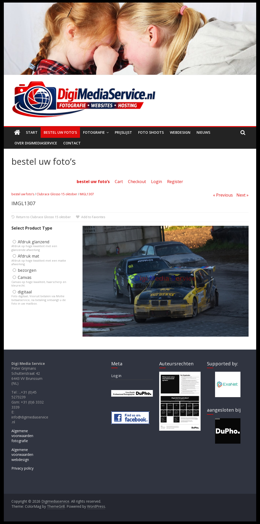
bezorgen (24, 270)
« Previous (223, 195)
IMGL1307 (87, 194)
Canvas (22, 277)
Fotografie (94, 132)
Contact (72, 143)
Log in (116, 375)
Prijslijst (123, 132)
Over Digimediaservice (35, 143)
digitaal (22, 292)
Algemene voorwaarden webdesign (22, 454)
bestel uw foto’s (22, 194)
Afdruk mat (26, 256)
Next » (242, 195)
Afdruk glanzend (31, 242)
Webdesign (180, 132)
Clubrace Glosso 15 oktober (57, 194)
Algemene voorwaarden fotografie (22, 435)
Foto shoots (151, 132)
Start (32, 132)
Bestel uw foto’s (60, 132)
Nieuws (203, 132)
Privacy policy (22, 468)
